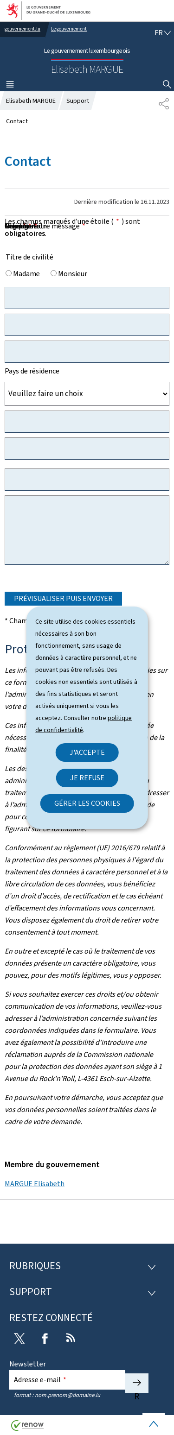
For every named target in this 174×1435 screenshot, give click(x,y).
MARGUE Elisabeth (34, 1183)
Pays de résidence (32, 371)
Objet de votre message (45, 226)
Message (21, 226)
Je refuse (87, 778)
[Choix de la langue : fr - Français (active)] (162, 33)
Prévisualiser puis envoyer (63, 598)
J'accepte (87, 752)
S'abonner (136, 1383)
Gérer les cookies (87, 803)
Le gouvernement (69, 28)
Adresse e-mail (40, 1379)
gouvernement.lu (22, 28)
